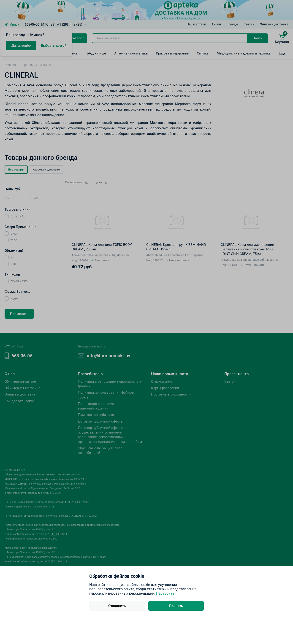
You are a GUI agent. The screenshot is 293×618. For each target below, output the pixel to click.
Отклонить (117, 606)
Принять (176, 606)
